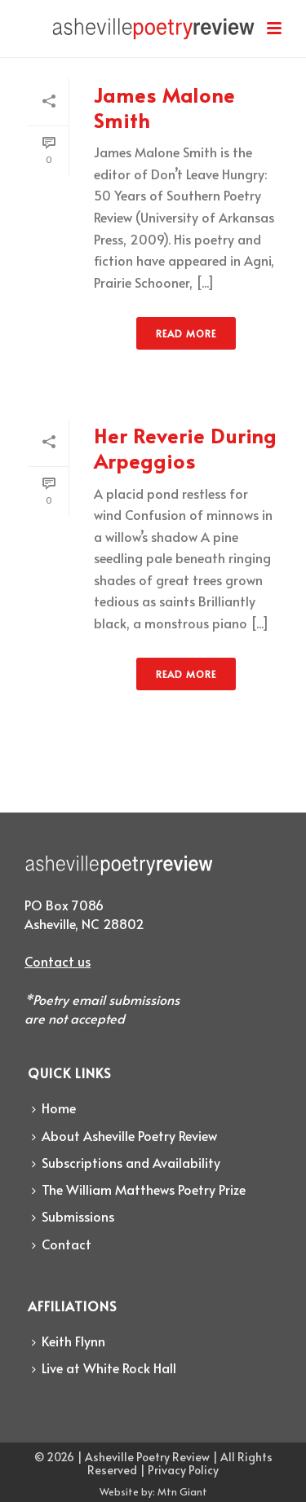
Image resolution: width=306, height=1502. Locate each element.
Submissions (73, 1216)
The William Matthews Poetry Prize (139, 1189)
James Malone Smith (164, 107)
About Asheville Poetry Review (124, 1135)
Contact (61, 1244)
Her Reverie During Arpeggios (185, 448)
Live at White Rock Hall (104, 1367)
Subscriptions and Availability (126, 1162)
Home (54, 1108)
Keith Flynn (68, 1341)
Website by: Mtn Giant (153, 1491)
